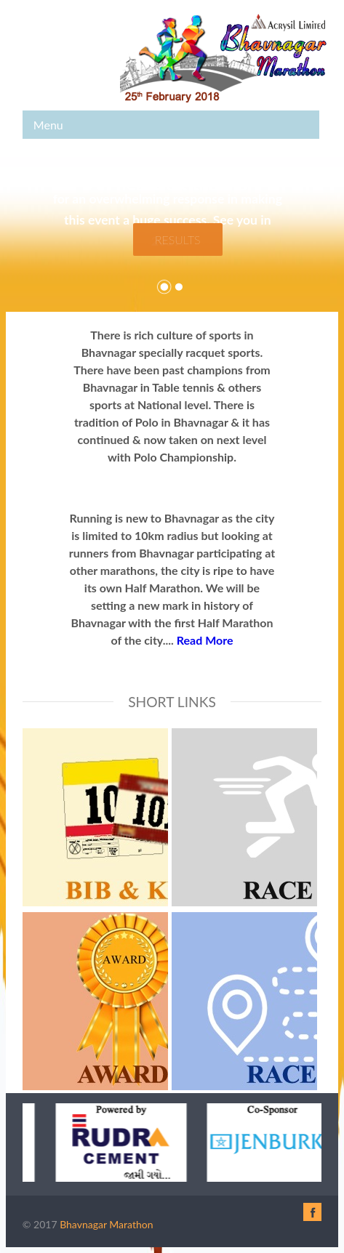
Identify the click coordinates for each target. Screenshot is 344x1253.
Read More (205, 640)
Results (178, 239)
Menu (48, 125)
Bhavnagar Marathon (106, 1224)
